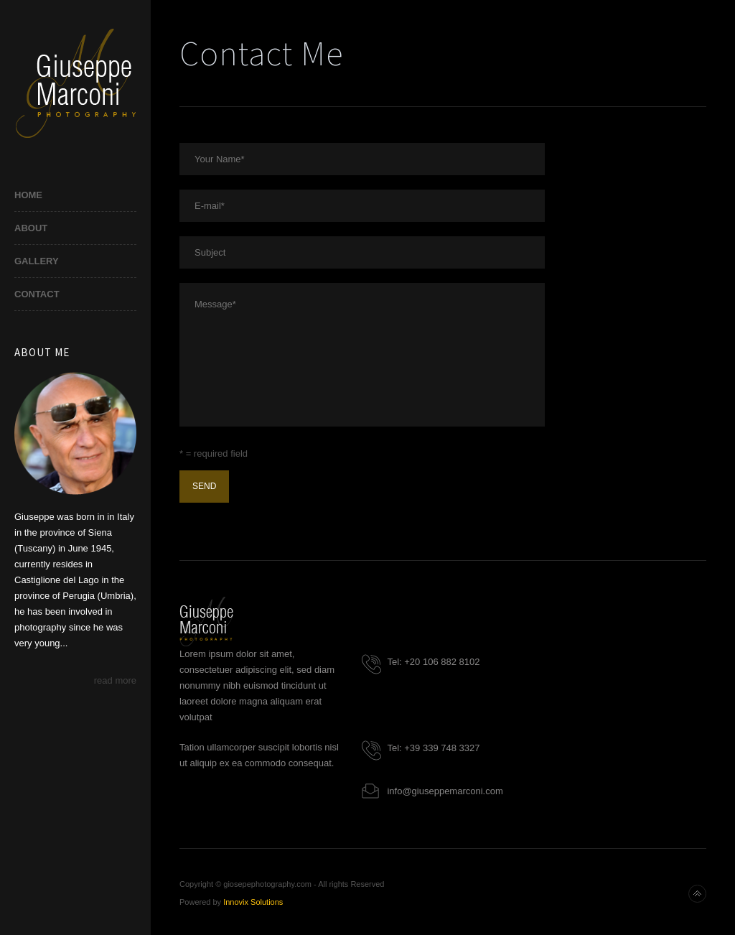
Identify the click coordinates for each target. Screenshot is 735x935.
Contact (37, 294)
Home (28, 195)
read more (115, 680)
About (30, 228)
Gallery (36, 261)
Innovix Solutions (253, 902)
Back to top (697, 894)
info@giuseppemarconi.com (444, 791)
